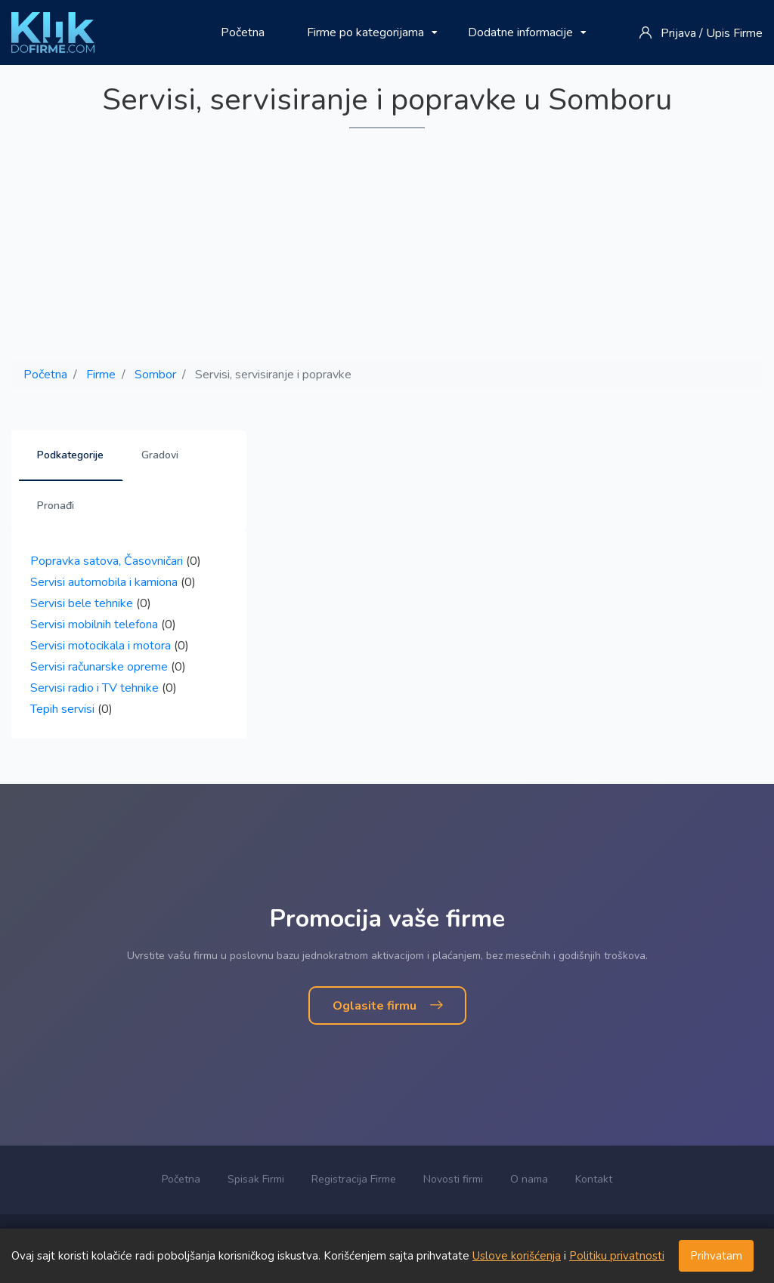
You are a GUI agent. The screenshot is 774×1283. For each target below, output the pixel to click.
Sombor (155, 374)
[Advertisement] (387, 245)
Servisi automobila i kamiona (104, 582)
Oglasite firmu (387, 1006)
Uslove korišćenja (516, 1255)
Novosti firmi (453, 1179)
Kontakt (593, 1179)
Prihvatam (716, 1255)
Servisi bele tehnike (81, 603)
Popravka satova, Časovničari (106, 561)
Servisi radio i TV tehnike (94, 688)
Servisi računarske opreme (99, 666)
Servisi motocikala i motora (100, 645)
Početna (243, 32)
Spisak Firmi (256, 1179)
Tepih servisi (62, 709)
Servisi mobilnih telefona (94, 624)
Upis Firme (734, 33)
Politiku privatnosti (616, 1255)
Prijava (678, 33)
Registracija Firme (353, 1179)
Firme (101, 374)
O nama (529, 1179)
